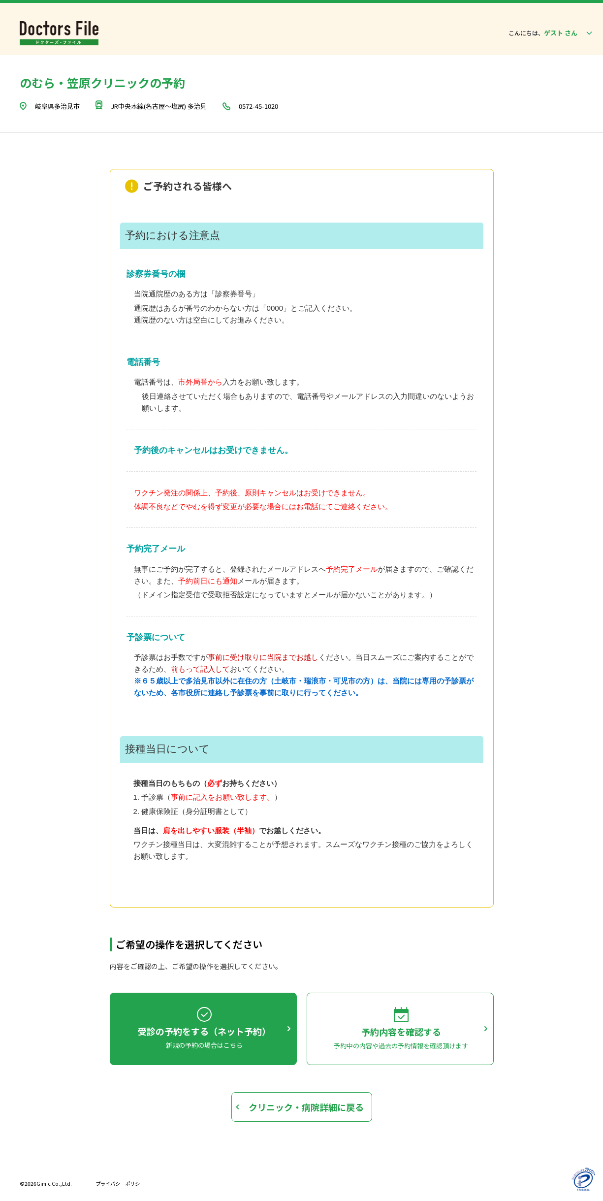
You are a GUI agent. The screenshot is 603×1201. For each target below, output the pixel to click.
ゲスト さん (568, 32)
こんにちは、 (526, 33)
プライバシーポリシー (120, 1183)
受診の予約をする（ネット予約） (204, 1031)
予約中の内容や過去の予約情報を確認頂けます (401, 1045)
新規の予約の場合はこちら (204, 1045)
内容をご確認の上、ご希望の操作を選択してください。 (196, 966)
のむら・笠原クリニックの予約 (102, 82)
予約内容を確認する (401, 1031)
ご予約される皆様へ (187, 186)
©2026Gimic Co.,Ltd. (46, 1183)
